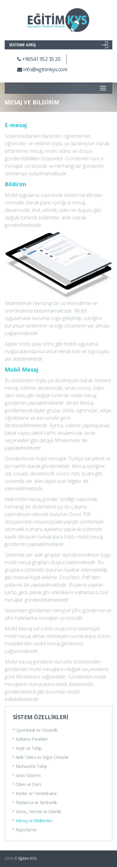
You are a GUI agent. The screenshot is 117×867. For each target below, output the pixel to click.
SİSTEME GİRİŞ (58, 45)
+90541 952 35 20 (38, 59)
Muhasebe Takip (30, 766)
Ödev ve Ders (27, 784)
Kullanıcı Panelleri (30, 739)
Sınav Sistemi (26, 775)
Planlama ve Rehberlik (35, 802)
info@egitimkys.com (42, 69)
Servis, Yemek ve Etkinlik (37, 811)
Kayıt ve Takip (27, 748)
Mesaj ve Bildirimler (32, 821)
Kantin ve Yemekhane (35, 793)
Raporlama (25, 830)
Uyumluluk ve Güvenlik (35, 730)
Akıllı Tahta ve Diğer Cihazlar (41, 757)
